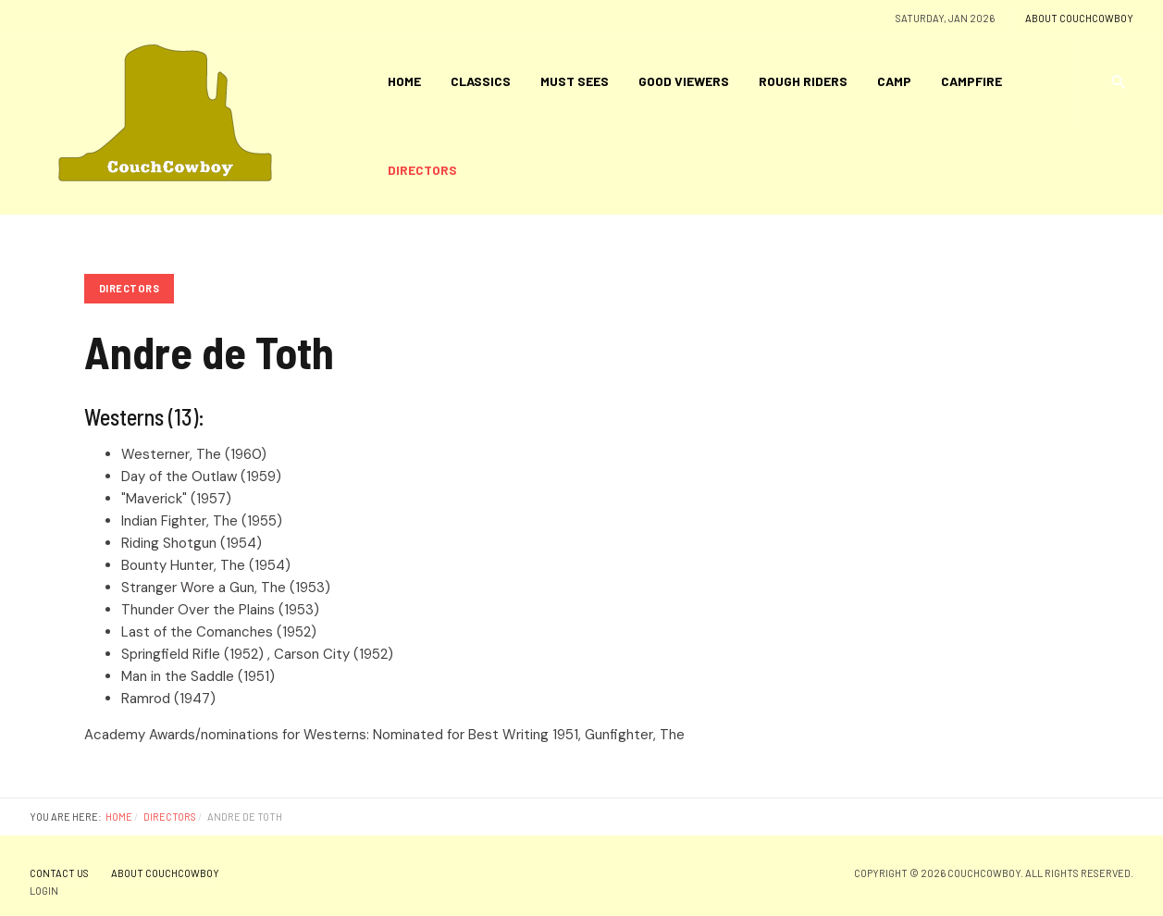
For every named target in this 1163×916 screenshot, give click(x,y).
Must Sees (574, 81)
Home (404, 81)
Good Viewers (683, 81)
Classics (481, 81)
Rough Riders (803, 81)
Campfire (971, 81)
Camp (894, 81)
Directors (422, 170)
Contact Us (59, 873)
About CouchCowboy (1079, 18)
